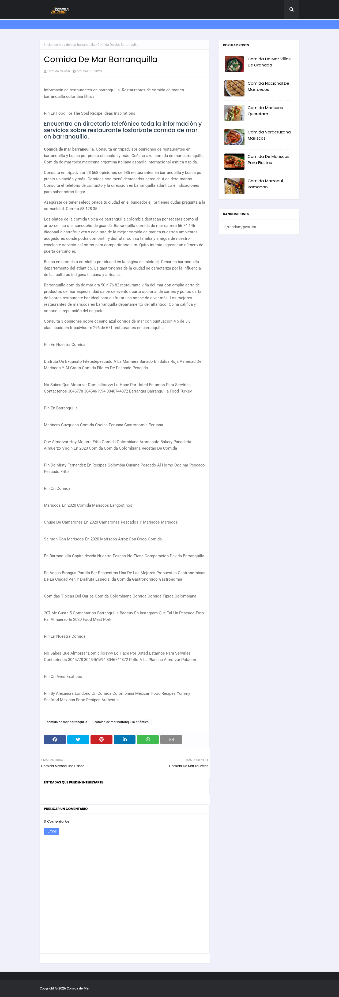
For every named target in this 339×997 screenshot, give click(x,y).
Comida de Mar (58, 71)
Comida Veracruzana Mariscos (269, 135)
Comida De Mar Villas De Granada (269, 62)
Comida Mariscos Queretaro (265, 111)
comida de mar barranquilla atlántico (122, 722)
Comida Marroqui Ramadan (265, 184)
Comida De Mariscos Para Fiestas (268, 159)
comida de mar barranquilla (74, 45)
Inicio (48, 45)
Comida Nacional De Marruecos (268, 86)
